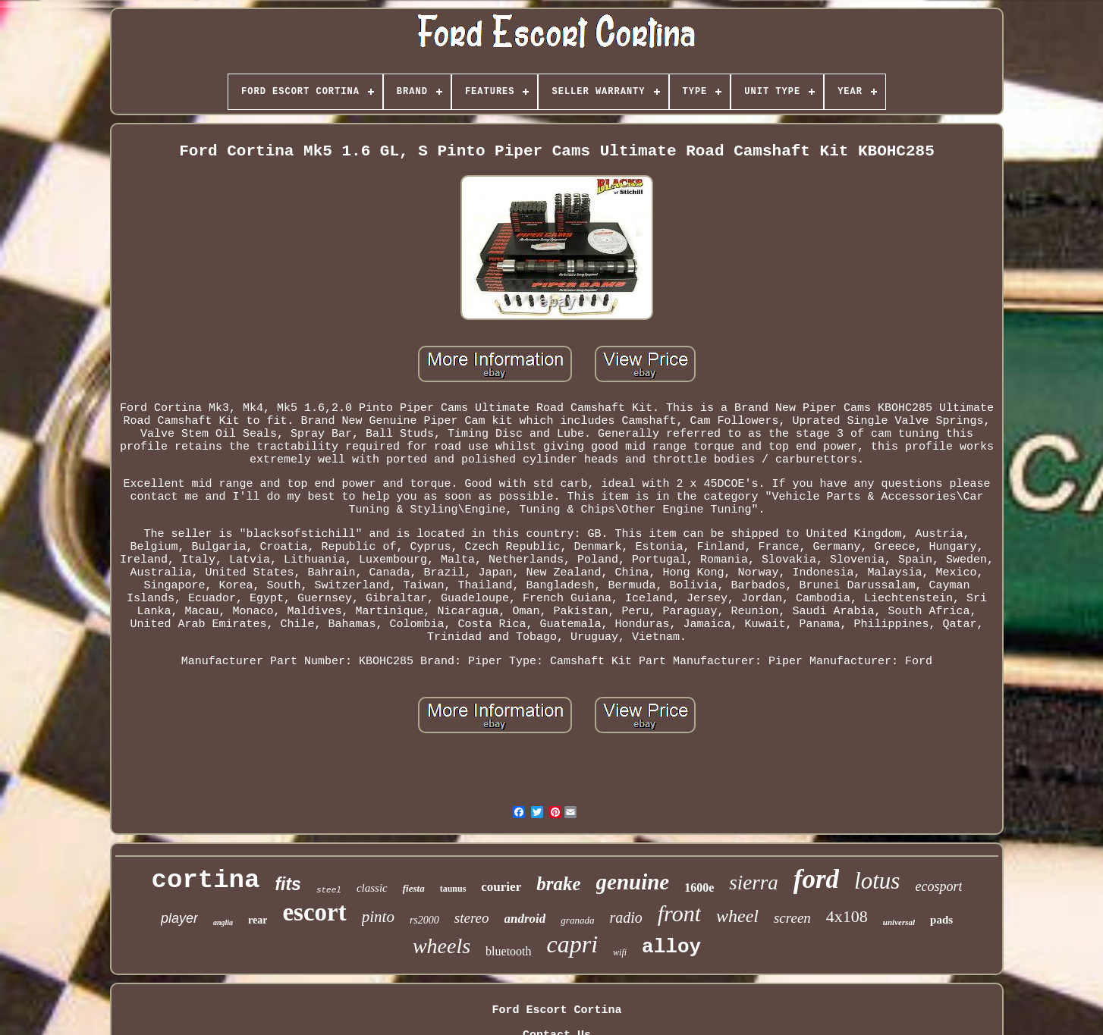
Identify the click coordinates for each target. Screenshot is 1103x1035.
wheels (441, 946)
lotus (877, 880)
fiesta (414, 888)
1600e (699, 887)
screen (792, 918)
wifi (620, 952)
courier (501, 887)
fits (288, 884)
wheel (737, 916)
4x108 (847, 916)
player (179, 918)
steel (328, 890)
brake (558, 883)
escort (314, 912)
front (679, 913)
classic (372, 888)
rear (257, 920)
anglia (223, 922)
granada (577, 920)
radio (625, 917)
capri (573, 944)
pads (941, 920)
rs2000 (424, 920)
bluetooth (508, 951)
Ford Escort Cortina (556, 1010)
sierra (753, 882)
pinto (378, 917)
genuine (633, 882)
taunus (453, 888)
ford (816, 879)
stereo (471, 918)
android (525, 918)
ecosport (938, 886)
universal (899, 922)
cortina (206, 880)
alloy (671, 947)
